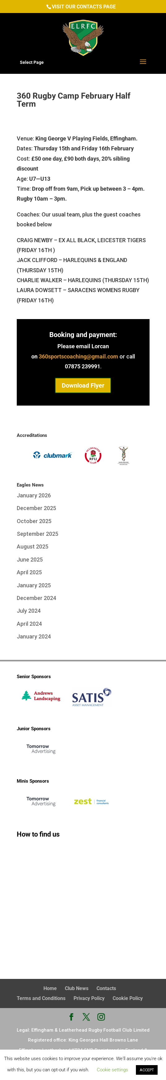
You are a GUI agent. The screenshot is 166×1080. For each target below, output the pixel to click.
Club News (76, 988)
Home (50, 988)
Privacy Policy (89, 998)
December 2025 (36, 508)
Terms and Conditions (41, 998)
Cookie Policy (128, 998)
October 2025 (34, 521)
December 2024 (36, 598)
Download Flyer (83, 385)
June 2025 (30, 559)
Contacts (106, 988)
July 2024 (29, 610)
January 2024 (34, 636)
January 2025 (34, 585)
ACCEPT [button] (147, 1070)
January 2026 (34, 495)
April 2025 (29, 572)
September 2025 (37, 534)
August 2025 (32, 546)
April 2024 (29, 623)
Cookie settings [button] (112, 1070)
